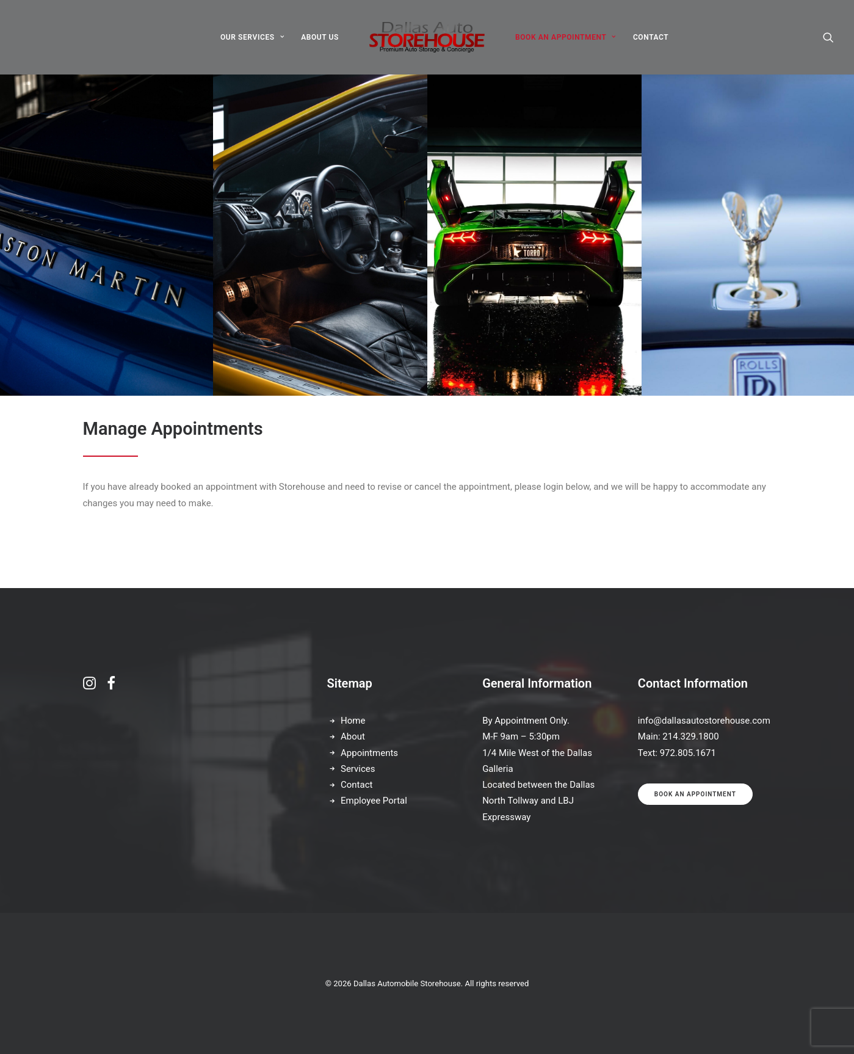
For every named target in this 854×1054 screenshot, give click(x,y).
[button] (828, 37)
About (353, 737)
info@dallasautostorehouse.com (704, 720)
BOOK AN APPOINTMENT (565, 37)
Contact (356, 784)
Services (358, 768)
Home (353, 720)
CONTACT (650, 37)
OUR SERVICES (252, 37)
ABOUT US (320, 37)
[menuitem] (252, 37)
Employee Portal (374, 801)
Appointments (369, 752)
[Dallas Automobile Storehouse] (427, 37)
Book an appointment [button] (695, 794)
